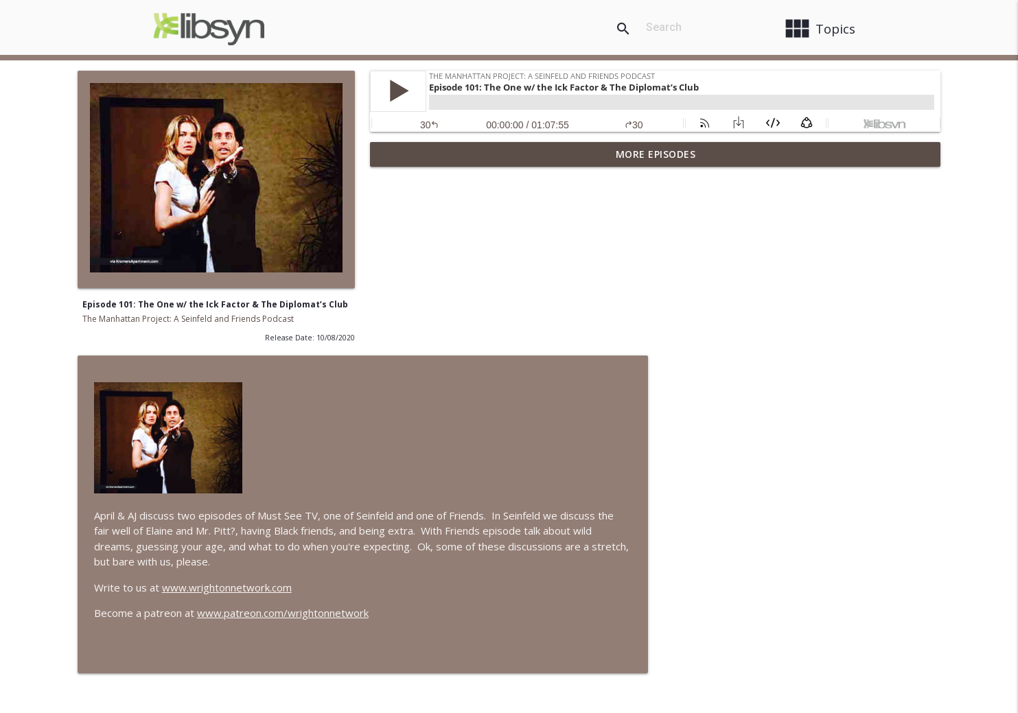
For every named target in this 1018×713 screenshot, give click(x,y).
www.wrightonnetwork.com (519, 403)
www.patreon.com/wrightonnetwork (575, 429)
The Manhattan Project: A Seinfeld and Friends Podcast (188, 319)
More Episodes (656, 154)
